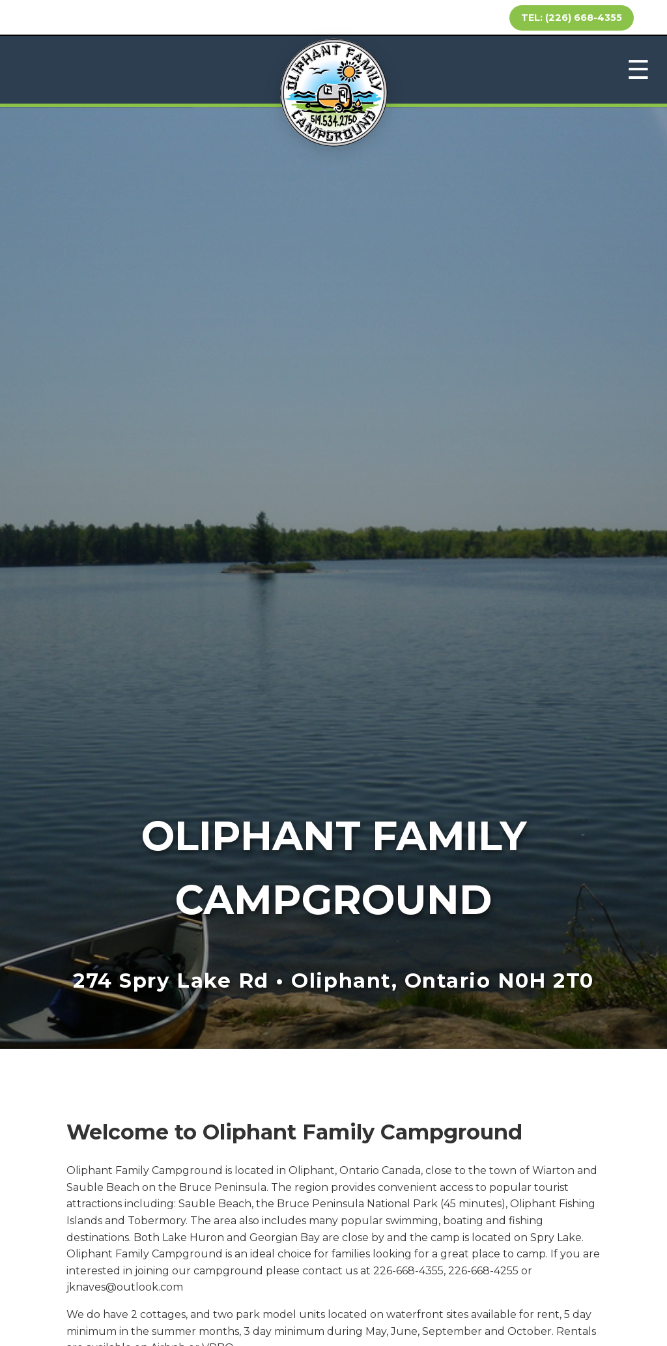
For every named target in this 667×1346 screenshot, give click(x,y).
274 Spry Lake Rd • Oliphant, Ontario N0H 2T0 (333, 980)
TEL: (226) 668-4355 (571, 17)
